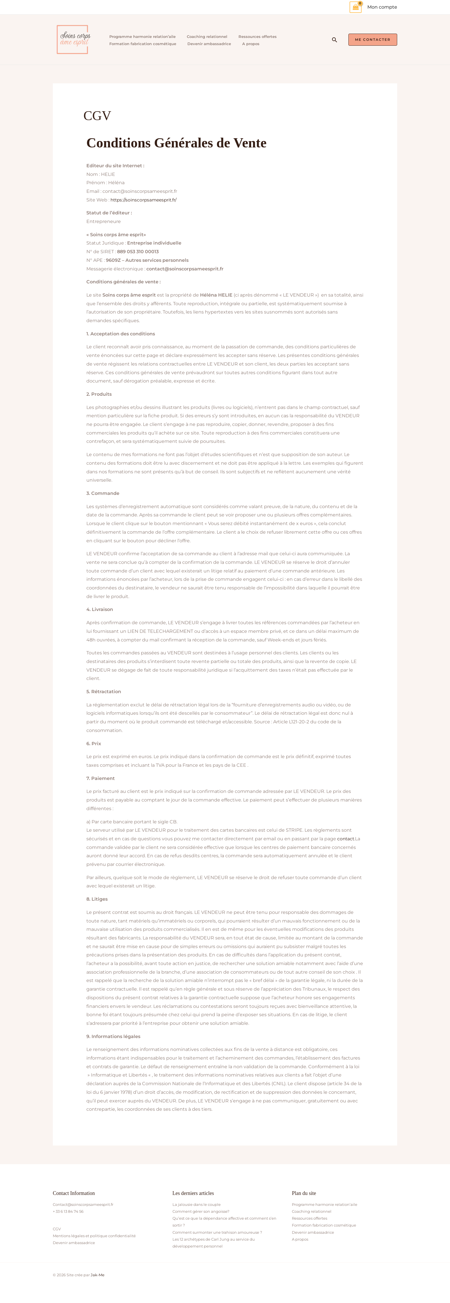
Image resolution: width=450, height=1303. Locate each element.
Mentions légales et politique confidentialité (94, 1235)
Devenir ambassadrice (207, 43)
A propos (248, 43)
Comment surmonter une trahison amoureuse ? (217, 1232)
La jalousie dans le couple (196, 1204)
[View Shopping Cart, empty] (356, 7)
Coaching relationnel (205, 36)
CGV (57, 1229)
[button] (334, 39)
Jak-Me (97, 1275)
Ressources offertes (255, 36)
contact (346, 838)
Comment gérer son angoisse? (200, 1211)
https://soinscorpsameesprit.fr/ (145, 200)
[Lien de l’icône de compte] (382, 7)
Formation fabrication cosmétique (141, 43)
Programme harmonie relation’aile (141, 36)
